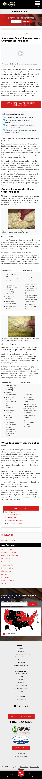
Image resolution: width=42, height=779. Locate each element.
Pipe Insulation (6, 571)
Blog (21, 676)
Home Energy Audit (21, 665)
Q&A (21, 691)
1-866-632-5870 (21, 11)
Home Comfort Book (21, 685)
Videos (3, 583)
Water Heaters (21, 663)
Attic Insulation (12, 518)
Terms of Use (34, 767)
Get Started (29, 18)
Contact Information (21, 688)
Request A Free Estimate (21, 716)
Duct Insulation (7, 568)
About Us (21, 682)
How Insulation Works (9, 580)
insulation (6, 452)
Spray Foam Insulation (10, 545)
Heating (21, 651)
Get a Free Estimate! (21, 508)
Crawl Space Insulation (15, 521)
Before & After (21, 699)
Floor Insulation (7, 559)
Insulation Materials (14, 515)
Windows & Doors (21, 660)
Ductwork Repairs (21, 657)
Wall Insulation (6, 562)
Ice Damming (6, 577)
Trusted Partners (21, 674)
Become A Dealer (21, 748)
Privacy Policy (24, 767)
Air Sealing (5, 574)
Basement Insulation (14, 523)
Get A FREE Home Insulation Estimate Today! (21, 104)
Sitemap (21, 769)
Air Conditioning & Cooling (21, 654)
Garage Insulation (7, 565)
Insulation (7, 535)
